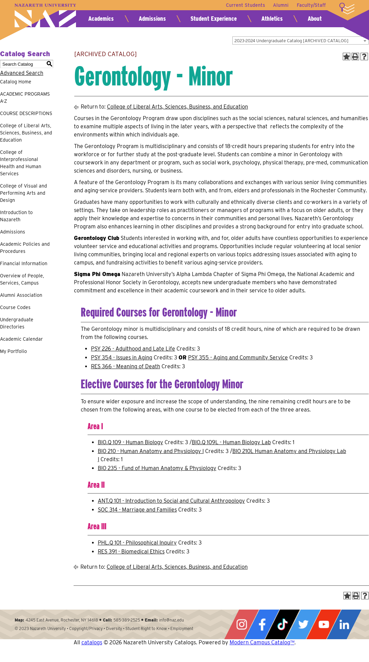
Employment (181, 628)
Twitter (303, 624)
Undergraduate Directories (16, 323)
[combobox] (300, 40)
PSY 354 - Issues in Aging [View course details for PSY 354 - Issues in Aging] (121, 357)
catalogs (91, 642)
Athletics (272, 18)
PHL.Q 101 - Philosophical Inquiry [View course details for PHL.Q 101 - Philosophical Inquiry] (137, 542)
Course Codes (15, 307)
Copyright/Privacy (86, 628)
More (346, 8)
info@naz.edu (171, 620)
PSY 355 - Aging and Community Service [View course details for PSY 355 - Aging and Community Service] (238, 357)
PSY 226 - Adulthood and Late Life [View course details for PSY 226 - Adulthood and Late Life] (133, 348)
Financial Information (23, 263)
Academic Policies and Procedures (25, 247)
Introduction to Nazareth (16, 216)
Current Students (245, 5)
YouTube (323, 624)
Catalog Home (15, 81)
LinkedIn (344, 624)
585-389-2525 (126, 620)
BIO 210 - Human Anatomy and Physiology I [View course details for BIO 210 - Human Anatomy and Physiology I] (151, 451)
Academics (101, 18)
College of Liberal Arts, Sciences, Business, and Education (26, 133)
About (315, 18)
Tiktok (282, 624)
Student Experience (213, 18)
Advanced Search (21, 73)
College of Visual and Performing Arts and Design (23, 193)
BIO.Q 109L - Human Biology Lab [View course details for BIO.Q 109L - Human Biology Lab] (231, 442)
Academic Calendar (21, 339)
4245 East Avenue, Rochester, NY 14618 (62, 620)
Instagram (241, 624)
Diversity (114, 628)
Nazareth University (45, 15)
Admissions (152, 18)
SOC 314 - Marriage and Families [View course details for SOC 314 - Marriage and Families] (137, 509)
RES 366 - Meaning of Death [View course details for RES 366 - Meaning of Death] (125, 366)
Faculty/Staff (311, 5)
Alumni (281, 5)
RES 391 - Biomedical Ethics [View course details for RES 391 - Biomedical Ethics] (131, 551)
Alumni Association (21, 295)
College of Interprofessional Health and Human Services (20, 162)
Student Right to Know (146, 628)
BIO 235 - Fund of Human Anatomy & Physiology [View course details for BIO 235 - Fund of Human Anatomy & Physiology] (157, 468)
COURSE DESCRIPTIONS (26, 113)
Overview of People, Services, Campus (22, 279)
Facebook (262, 624)
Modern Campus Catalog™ (262, 642)
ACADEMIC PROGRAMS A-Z (25, 97)
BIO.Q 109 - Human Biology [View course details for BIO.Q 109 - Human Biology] (130, 442)
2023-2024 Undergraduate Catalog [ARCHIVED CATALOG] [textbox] (291, 40)
